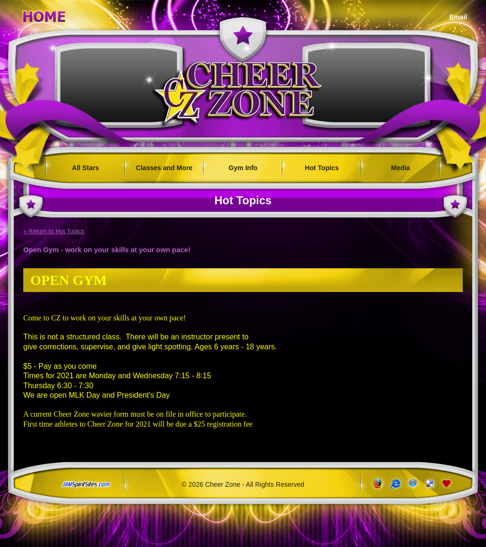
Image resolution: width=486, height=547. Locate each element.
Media (400, 168)
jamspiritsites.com (85, 485)
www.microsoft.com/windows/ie (394, 483)
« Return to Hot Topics (53, 231)
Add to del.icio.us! (430, 483)
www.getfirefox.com (377, 483)
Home (44, 15)
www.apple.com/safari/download (412, 483)
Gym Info (243, 168)
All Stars (85, 168)
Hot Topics (321, 168)
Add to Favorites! (447, 483)
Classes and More (164, 168)
